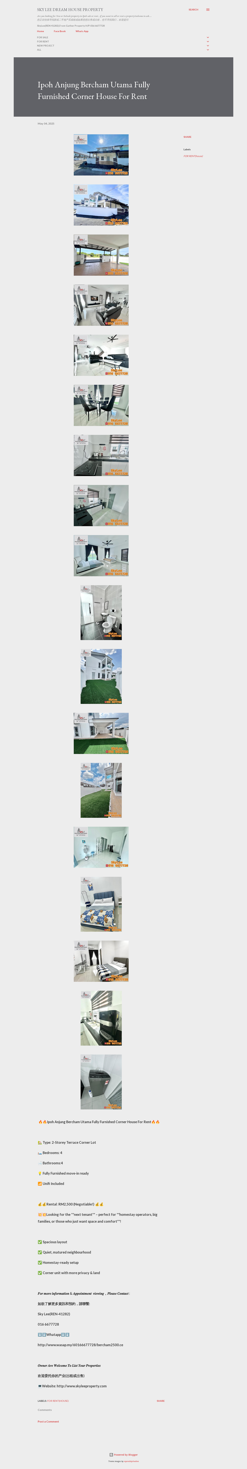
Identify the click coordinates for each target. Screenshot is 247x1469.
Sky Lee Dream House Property (70, 9)
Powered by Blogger (123, 1454)
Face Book (60, 31)
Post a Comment (48, 1421)
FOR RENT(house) (193, 156)
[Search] (193, 10)
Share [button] (187, 136)
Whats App (82, 31)
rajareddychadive (131, 1461)
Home (40, 31)
